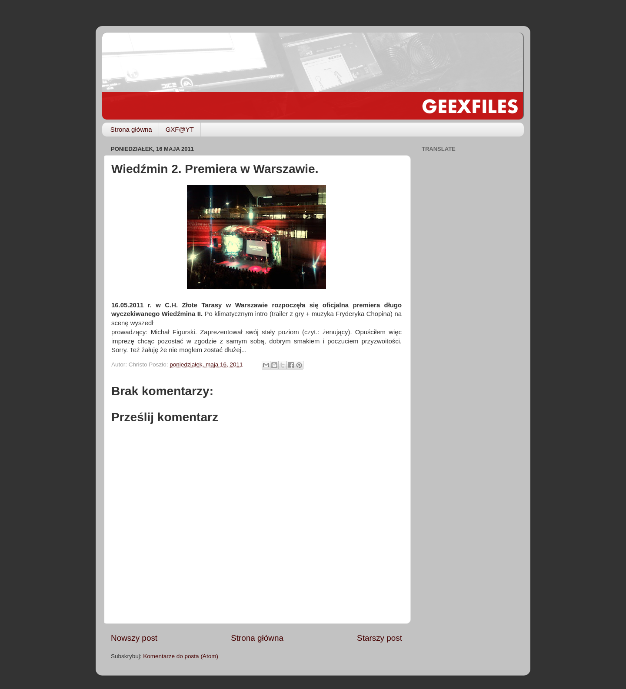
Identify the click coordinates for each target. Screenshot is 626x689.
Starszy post (379, 637)
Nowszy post (134, 637)
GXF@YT (180, 129)
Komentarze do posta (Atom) (180, 656)
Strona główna (131, 129)
